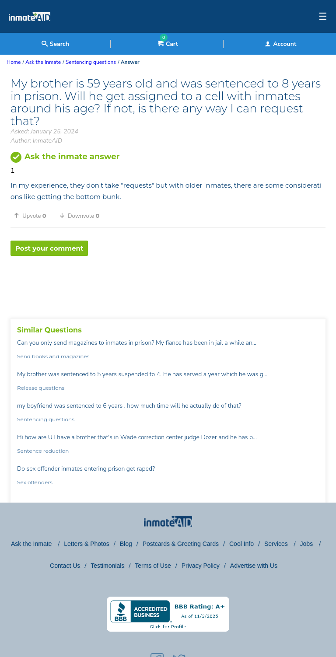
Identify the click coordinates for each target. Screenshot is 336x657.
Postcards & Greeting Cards (181, 543)
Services (277, 543)
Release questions (40, 387)
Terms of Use (153, 565)
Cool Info (241, 543)
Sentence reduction (43, 450)
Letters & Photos (86, 543)
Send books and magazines (53, 356)
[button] (33, 215)
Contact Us (65, 565)
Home (14, 62)
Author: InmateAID (36, 140)
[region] (168, 284)
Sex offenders (34, 482)
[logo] (29, 30)
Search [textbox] (55, 44)
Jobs (307, 543)
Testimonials (107, 565)
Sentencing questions (45, 419)
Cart (168, 44)
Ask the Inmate (32, 543)
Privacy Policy (201, 565)
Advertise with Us (253, 565)
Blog (126, 543)
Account (280, 44)
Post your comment (49, 248)
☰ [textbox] (322, 16)
